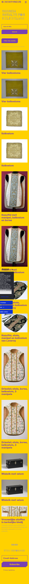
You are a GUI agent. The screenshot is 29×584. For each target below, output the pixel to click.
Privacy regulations (9, 570)
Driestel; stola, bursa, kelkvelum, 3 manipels (14, 391)
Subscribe (15, 564)
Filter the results (10, 41)
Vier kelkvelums (10, 72)
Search (14, 32)
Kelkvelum (7, 133)
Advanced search (7, 36)
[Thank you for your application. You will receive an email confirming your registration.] (26, 1)
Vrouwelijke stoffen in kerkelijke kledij (13, 521)
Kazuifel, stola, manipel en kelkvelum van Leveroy (14, 305)
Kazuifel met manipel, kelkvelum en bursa (12, 217)
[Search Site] (14, 26)
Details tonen (5, 296)
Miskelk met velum (12, 473)
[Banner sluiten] (12, 269)
